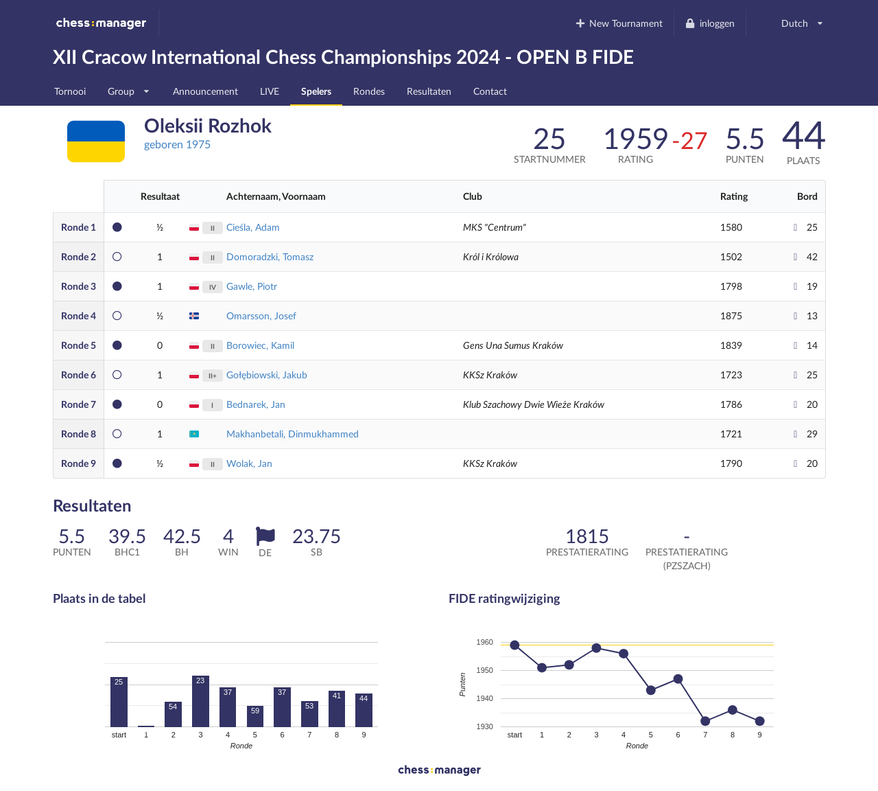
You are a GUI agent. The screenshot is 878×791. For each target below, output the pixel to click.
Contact (490, 91)
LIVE (269, 91)
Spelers (316, 91)
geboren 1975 (177, 143)
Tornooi (70, 91)
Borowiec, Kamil (260, 345)
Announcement (205, 91)
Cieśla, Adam (253, 227)
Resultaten (429, 91)
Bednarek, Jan (255, 404)
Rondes (369, 91)
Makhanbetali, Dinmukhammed (292, 433)
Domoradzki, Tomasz (269, 256)
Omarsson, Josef (261, 315)
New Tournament (618, 23)
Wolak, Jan (249, 463)
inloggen (710, 23)
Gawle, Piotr (251, 286)
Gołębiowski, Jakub (266, 374)
